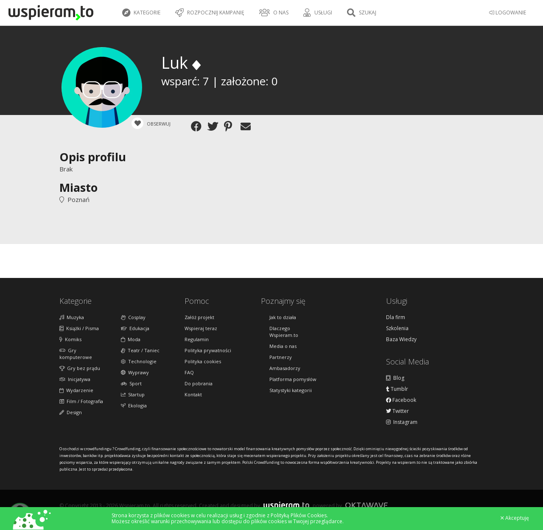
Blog (395, 378)
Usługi (317, 12)
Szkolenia (397, 328)
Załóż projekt (199, 317)
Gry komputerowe (75, 353)
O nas (273, 12)
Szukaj (361, 12)
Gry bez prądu (79, 368)
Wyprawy (135, 372)
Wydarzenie (76, 390)
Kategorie (141, 12)
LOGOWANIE (507, 12)
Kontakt (193, 394)
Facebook (401, 400)
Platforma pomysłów (292, 379)
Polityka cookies (203, 361)
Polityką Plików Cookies (299, 515)
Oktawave (366, 505)
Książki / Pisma (79, 328)
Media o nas (283, 346)
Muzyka (71, 317)
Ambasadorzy (284, 368)
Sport (131, 383)
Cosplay (133, 317)
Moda (130, 339)
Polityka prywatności (208, 350)
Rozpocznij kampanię (209, 12)
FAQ (189, 372)
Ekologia (134, 405)
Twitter (397, 411)
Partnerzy (280, 357)
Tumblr (397, 389)
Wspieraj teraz (201, 328)
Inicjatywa (74, 379)
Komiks (70, 339)
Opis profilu (92, 157)
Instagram (401, 422)
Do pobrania (199, 383)
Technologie (139, 361)
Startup (133, 394)
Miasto (78, 187)
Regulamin (197, 339)
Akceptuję (515, 518)
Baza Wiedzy (401, 339)
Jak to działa (282, 317)
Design (70, 412)
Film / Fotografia (81, 401)
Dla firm (395, 317)
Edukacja (135, 328)
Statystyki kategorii (290, 390)
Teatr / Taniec (140, 350)
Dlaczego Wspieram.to (283, 331)
